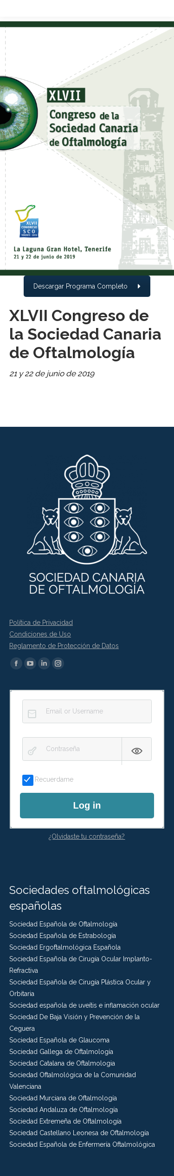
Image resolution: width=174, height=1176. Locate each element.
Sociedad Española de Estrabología (62, 935)
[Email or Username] (87, 711)
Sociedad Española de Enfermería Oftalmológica (82, 1144)
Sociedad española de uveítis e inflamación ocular (84, 1005)
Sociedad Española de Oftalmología (63, 924)
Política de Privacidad (41, 622)
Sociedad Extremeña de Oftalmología (65, 1121)
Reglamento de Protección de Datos (64, 645)
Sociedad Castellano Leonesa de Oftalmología (79, 1133)
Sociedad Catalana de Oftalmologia (62, 1063)
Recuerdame (47, 779)
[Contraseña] (87, 749)
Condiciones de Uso (40, 634)
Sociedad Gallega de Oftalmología (61, 1051)
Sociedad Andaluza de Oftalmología (63, 1109)
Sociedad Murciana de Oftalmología (63, 1098)
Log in (87, 805)
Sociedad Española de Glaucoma (59, 1040)
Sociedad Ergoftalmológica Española (65, 947)
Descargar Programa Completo (87, 286)
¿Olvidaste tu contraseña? (87, 836)
